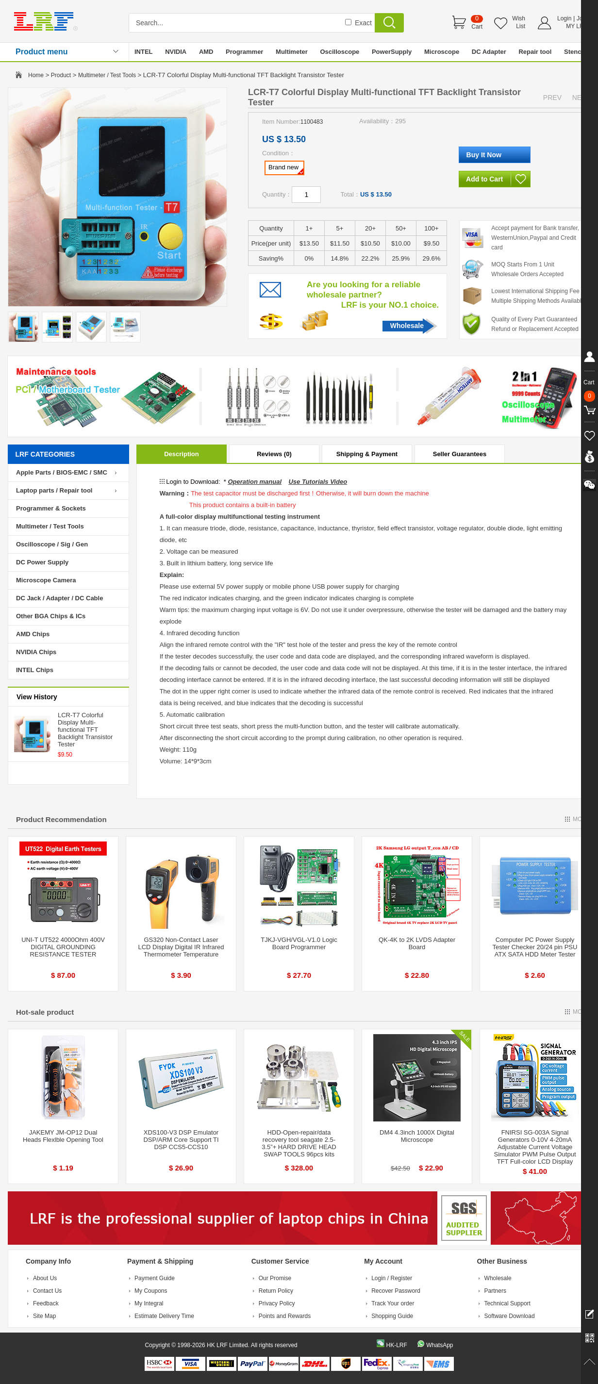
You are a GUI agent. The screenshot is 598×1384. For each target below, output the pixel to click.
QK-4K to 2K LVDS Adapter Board (417, 943)
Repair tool (534, 51)
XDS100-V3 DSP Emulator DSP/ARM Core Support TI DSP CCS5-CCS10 (180, 1140)
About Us (45, 1278)
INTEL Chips (34, 670)
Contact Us (47, 1290)
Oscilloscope (339, 51)
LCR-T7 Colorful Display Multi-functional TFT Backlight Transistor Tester (85, 729)
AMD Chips (33, 634)
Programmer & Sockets (51, 508)
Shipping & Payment (367, 454)
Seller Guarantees (460, 454)
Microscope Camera (46, 580)
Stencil (574, 51)
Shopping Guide (392, 1316)
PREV (552, 97)
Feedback (46, 1303)
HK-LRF (396, 1345)
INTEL (143, 51)
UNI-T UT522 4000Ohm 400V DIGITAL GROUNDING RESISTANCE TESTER (63, 947)
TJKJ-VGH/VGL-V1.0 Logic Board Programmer (299, 943)
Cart (476, 26)
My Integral (148, 1303)
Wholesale (407, 326)
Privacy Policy (277, 1303)
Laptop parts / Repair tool (54, 490)
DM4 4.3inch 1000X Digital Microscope (417, 1136)
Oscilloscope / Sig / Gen (52, 544)
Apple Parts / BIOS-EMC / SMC (61, 472)
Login (564, 18)
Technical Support (507, 1303)
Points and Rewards (285, 1316)
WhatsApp (439, 1345)
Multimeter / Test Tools (107, 75)
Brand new (285, 169)
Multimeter (292, 51)
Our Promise (275, 1278)
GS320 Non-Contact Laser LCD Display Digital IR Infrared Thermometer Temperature (181, 947)
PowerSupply (392, 51)
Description (181, 454)
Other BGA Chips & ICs (50, 616)
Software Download (509, 1316)
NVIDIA (175, 51)
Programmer (244, 51)
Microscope (441, 51)
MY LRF (576, 26)
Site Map (44, 1316)
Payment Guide (154, 1278)
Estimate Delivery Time (164, 1316)
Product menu (42, 52)
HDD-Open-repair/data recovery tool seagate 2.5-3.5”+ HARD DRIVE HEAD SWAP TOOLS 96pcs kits (299, 1143)
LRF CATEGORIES (45, 454)
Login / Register (391, 1278)
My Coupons (150, 1290)
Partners (495, 1290)
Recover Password (395, 1290)
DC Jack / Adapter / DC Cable (59, 598)
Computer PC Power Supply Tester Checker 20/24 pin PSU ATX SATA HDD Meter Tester (535, 947)
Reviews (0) (274, 454)
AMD (206, 51)
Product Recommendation (61, 819)
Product (61, 75)
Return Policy (276, 1290)
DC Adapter (489, 51)
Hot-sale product (45, 1012)
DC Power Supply (42, 562)
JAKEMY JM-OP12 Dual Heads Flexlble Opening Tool (63, 1136)
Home (36, 75)
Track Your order (392, 1303)
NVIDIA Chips (36, 652)
